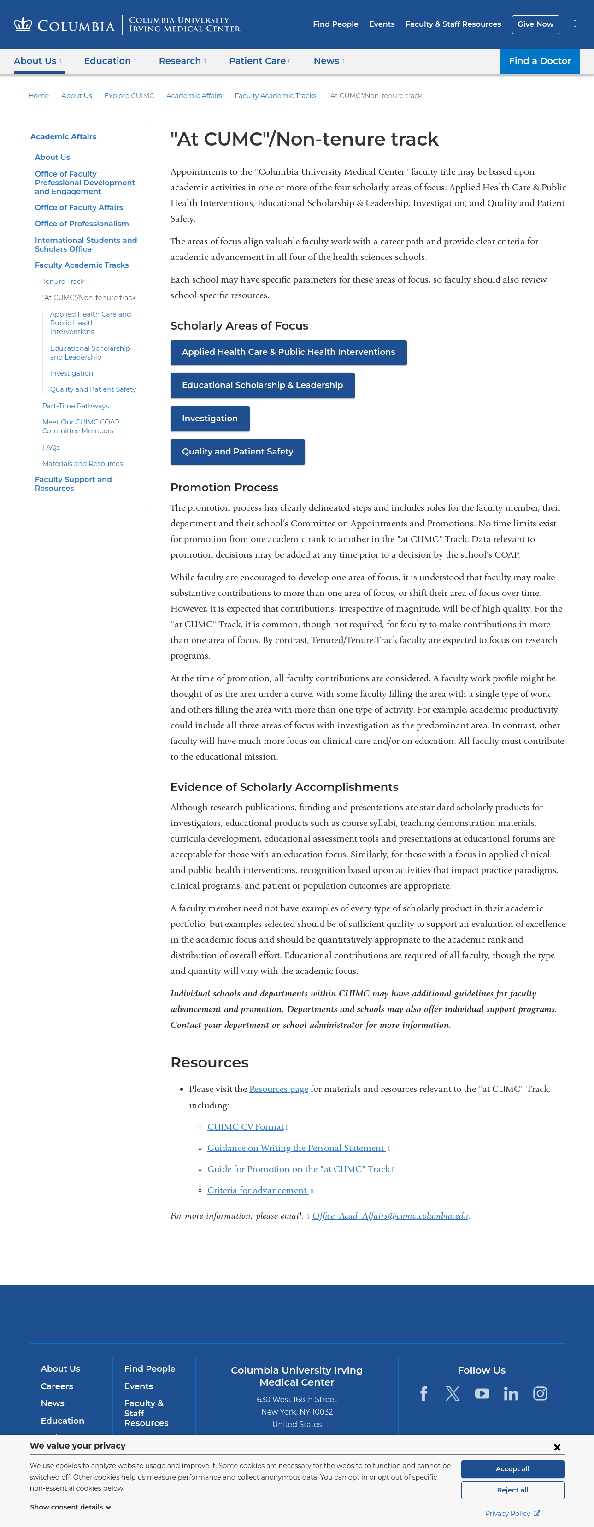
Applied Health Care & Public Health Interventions (280, 352)
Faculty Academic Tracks (254, 96)
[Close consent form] (557, 1446)
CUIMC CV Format (247, 1126)
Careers (56, 1386)
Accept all (513, 1469)
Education (61, 1421)
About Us (72, 96)
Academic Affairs (181, 96)
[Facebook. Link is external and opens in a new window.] (423, 1393)
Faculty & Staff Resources (457, 24)
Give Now (536, 24)
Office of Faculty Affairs (76, 208)
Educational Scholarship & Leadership (258, 385)
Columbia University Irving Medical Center (238, 1314)
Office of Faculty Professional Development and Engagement (87, 182)
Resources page (278, 1089)
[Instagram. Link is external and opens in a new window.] (540, 1393)
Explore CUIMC (121, 96)
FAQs (50, 438)
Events (389, 24)
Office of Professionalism (79, 224)
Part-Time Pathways (72, 397)
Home (37, 96)
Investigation (69, 364)
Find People (345, 24)
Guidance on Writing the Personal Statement (299, 1148)
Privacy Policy (513, 1513)
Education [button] (106, 60)
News (52, 1403)
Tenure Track (61, 281)
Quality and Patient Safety (88, 380)
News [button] (315, 60)
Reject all (512, 1490)
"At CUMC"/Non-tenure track (84, 297)
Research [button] (176, 60)
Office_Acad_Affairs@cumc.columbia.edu (390, 1215)
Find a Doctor (542, 60)
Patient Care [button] (250, 60)
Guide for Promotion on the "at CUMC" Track (300, 1169)
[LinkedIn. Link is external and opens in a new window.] (511, 1393)
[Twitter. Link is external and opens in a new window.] (452, 1393)
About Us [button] (37, 60)
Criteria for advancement (260, 1190)
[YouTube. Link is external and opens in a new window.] (482, 1393)
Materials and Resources (79, 455)
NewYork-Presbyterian (363, 1320)
